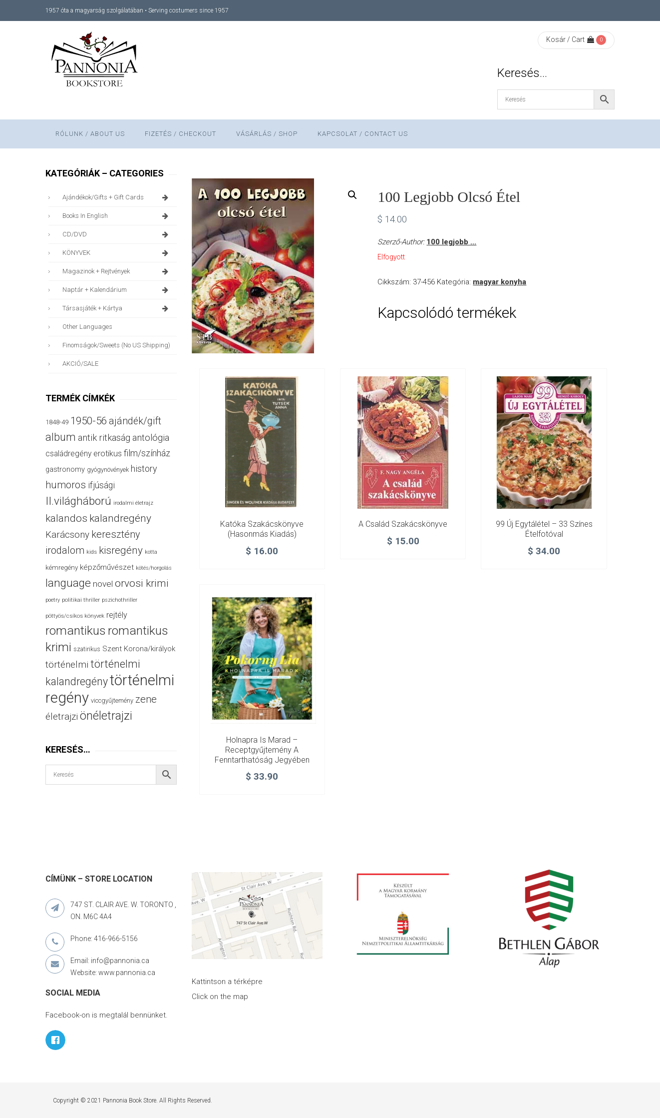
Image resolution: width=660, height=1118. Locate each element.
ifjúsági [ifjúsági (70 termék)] (101, 485)
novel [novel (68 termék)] (103, 584)
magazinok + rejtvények (117, 271)
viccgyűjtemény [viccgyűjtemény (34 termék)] (112, 700)
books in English (117, 216)
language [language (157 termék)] (68, 583)
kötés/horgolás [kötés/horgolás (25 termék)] (154, 568)
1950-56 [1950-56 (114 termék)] (88, 421)
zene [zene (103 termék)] (146, 699)
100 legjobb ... (451, 241)
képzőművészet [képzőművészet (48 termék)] (107, 567)
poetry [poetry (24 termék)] (52, 600)
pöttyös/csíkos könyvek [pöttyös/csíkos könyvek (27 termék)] (74, 615)
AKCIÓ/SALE (80, 363)
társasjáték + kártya (117, 308)
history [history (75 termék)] (144, 468)
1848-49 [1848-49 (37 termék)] (56, 422)
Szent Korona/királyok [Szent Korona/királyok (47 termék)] (138, 648)
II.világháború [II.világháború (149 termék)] (78, 500)
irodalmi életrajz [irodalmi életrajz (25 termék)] (133, 503)
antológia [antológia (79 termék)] (150, 437)
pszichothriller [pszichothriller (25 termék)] (119, 600)
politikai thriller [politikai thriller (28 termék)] (81, 599)
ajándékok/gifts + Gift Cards (117, 197)
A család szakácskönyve (402, 524)
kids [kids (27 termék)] (91, 551)
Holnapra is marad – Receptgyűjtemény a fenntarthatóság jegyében (262, 750)
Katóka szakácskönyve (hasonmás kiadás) (262, 529)
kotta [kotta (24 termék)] (151, 552)
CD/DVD (117, 234)
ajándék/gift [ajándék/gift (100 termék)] (135, 421)
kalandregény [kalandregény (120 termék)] (120, 518)
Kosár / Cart (570, 39)
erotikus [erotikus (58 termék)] (107, 453)
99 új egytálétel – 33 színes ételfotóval (544, 529)
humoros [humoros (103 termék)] (65, 485)
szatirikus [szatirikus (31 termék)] (86, 649)
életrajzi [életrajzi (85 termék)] (61, 716)
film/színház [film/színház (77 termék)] (147, 453)
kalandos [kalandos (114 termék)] (66, 518)
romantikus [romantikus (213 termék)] (75, 630)
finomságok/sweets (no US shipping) (116, 345)
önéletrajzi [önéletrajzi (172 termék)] (106, 716)
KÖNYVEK (117, 253)
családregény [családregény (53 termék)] (68, 453)
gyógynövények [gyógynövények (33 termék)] (108, 469)
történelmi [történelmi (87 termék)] (66, 664)
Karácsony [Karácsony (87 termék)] (67, 534)
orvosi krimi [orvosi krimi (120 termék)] (142, 583)
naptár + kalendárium (117, 290)
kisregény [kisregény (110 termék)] (121, 550)
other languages (87, 326)
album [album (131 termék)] (60, 437)
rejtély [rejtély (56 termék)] (116, 615)
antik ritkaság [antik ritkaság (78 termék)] (104, 437)
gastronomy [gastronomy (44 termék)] (65, 469)
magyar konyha (499, 281)
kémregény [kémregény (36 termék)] (61, 567)
